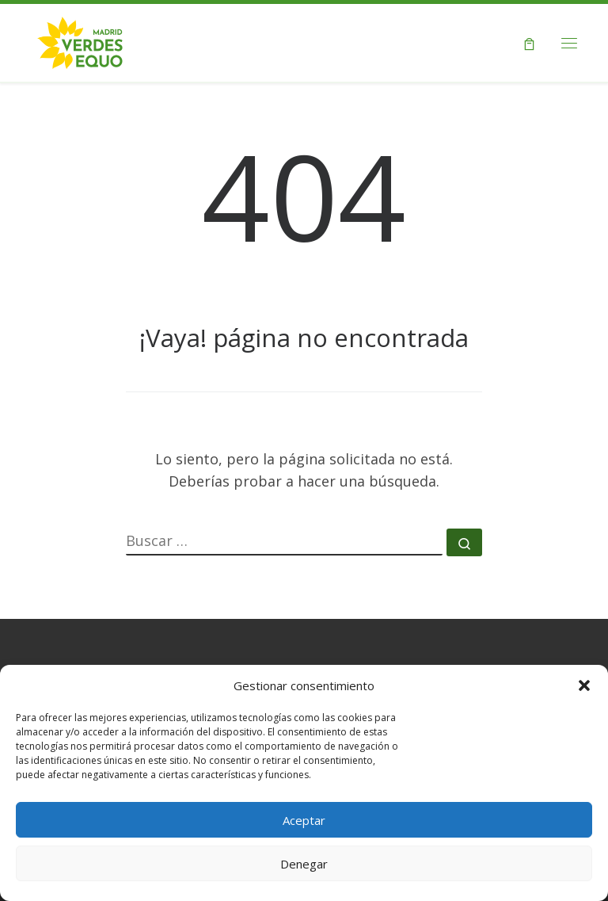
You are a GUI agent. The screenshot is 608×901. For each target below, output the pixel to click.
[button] (584, 685)
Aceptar (304, 820)
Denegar (304, 864)
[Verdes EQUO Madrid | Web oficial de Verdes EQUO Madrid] (80, 41)
